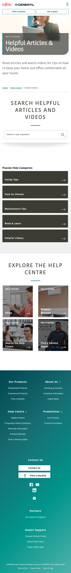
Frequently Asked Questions (18, 423)
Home (5, 88)
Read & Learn (35, 223)
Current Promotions (53, 423)
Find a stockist (34, 475)
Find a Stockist (18, 11)
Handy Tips (35, 179)
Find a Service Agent (17, 439)
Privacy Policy (36, 568)
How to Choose (35, 194)
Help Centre (16, 88)
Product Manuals (18, 434)
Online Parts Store (35, 541)
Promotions (51, 411)
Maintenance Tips (35, 209)
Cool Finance (53, 418)
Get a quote (52, 11)
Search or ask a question (17, 134)
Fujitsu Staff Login (35, 547)
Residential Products (17, 388)
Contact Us (34, 468)
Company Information (53, 393)
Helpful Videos (35, 238)
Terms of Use (23, 568)
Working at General (53, 388)
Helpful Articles (18, 418)
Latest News (53, 399)
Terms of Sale (48, 568)
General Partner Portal (35, 536)
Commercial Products (18, 393)
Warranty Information (17, 428)
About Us (51, 382)
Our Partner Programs (35, 517)
